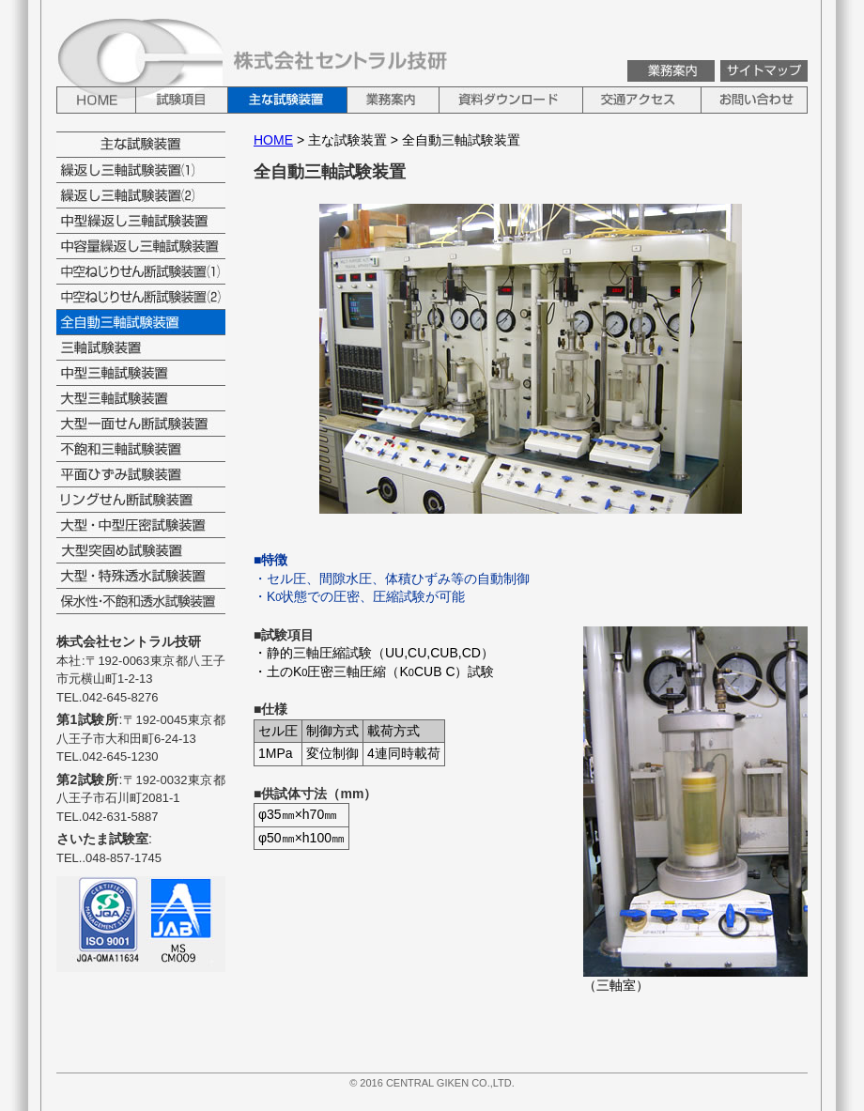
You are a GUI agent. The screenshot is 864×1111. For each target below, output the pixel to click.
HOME (273, 139)
